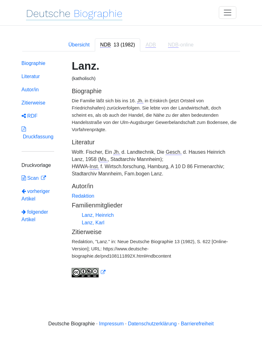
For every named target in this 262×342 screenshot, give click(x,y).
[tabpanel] (131, 170)
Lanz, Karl (93, 222)
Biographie (34, 63)
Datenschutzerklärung (152, 323)
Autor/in (30, 89)
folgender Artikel (35, 215)
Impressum (111, 323)
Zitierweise (33, 102)
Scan (31, 178)
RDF (30, 116)
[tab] (117, 44)
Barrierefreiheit (197, 323)
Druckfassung (38, 132)
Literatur (31, 76)
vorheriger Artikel (36, 195)
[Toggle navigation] (227, 12)
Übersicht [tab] (79, 44)
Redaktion (83, 196)
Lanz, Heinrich (98, 215)
